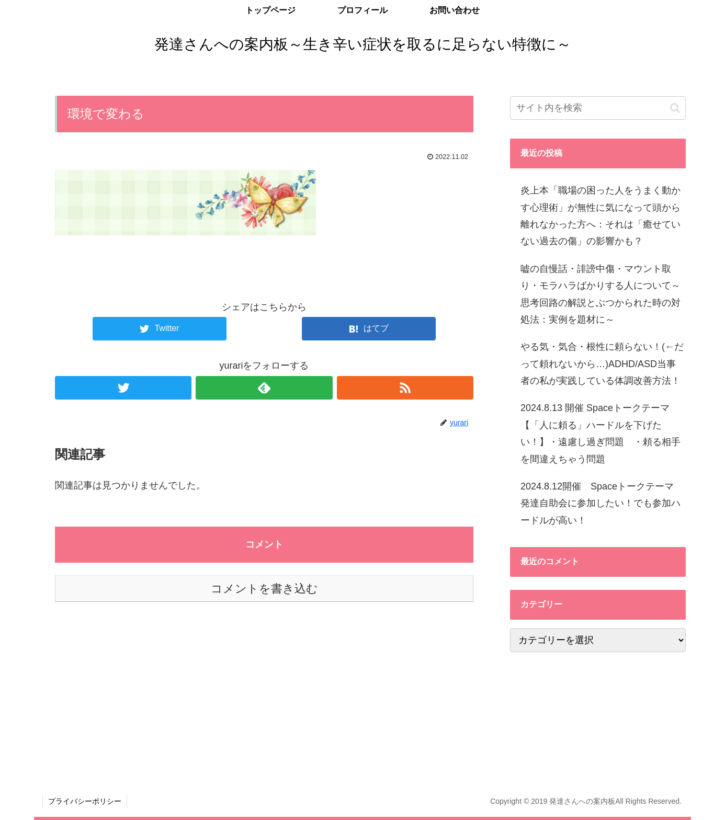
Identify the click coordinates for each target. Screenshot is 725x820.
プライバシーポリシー (84, 801)
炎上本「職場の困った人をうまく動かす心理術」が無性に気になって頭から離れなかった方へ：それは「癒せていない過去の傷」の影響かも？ (600, 215)
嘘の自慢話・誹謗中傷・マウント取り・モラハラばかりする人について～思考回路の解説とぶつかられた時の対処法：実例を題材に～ (600, 294)
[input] (598, 108)
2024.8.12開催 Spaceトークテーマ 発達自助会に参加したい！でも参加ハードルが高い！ (601, 503)
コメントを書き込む (264, 588)
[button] (675, 108)
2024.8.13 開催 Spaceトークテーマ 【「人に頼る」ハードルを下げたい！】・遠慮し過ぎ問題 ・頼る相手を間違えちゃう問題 (600, 433)
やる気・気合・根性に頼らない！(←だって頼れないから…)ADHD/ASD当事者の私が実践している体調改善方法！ (602, 363)
